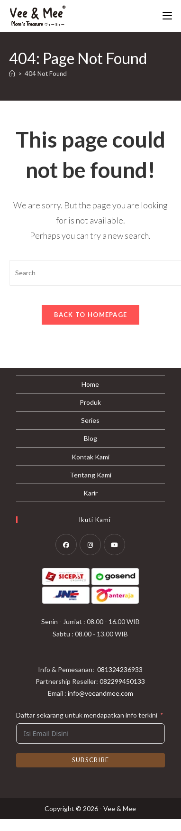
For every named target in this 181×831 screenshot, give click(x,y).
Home (90, 396)
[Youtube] (114, 556)
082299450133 (122, 693)
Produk (90, 414)
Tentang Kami (90, 487)
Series (90, 432)
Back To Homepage (90, 314)
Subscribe (90, 772)
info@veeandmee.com (100, 705)
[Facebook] (66, 556)
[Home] (12, 73)
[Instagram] (90, 556)
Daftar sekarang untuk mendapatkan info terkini (86, 727)
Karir (90, 505)
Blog (90, 450)
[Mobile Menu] (167, 15)
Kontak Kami (90, 469)
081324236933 (120, 681)
